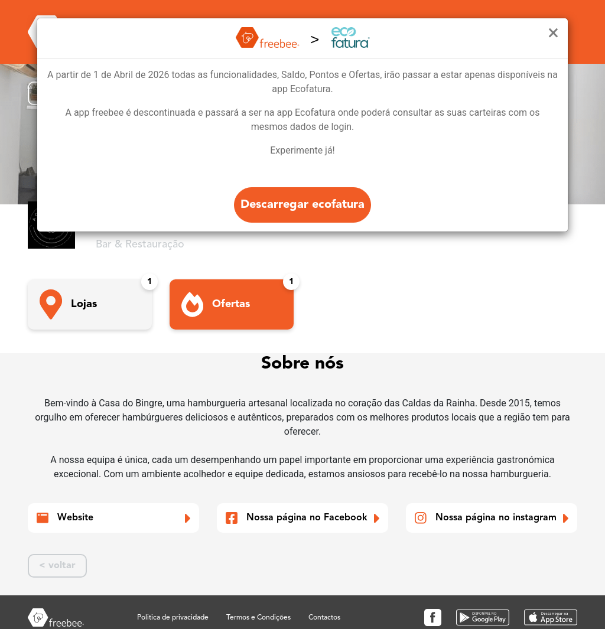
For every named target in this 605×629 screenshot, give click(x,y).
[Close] (553, 33)
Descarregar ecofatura (302, 205)
